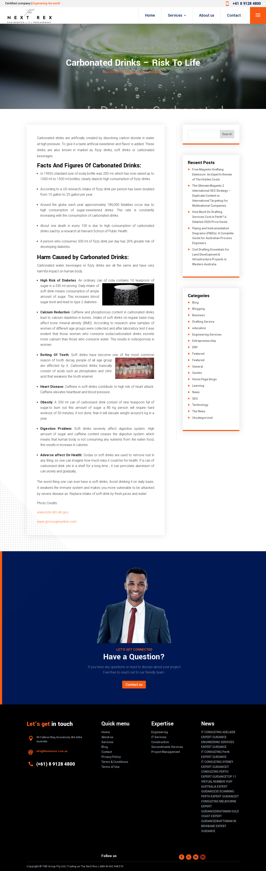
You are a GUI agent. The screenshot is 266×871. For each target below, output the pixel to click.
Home (150, 15)
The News (198, 411)
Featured (198, 353)
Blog (195, 302)
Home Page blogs (204, 379)
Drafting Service (203, 321)
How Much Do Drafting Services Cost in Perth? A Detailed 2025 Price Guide (209, 217)
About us (206, 15)
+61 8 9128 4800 (247, 3)
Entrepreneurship (204, 340)
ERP (195, 347)
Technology (200, 404)
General (197, 366)
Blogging (198, 308)
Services (175, 15)
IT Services (158, 737)
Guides (197, 372)
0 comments (154, 72)
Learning (198, 385)
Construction (160, 742)
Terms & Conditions (114, 762)
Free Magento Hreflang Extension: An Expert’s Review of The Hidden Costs (212, 174)
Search (227, 134)
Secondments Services (167, 747)
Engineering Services (207, 334)
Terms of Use (110, 766)
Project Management (165, 752)
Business (198, 315)
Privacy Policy (111, 757)
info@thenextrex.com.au (51, 751)
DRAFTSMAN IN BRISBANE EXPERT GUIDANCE (218, 826)
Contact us (134, 685)
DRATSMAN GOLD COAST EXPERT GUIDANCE (220, 816)
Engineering (159, 732)
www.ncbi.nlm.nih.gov (52, 512)
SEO (195, 398)
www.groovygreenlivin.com (57, 522)
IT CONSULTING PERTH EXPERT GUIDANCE (215, 771)
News (196, 392)
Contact (234, 15)
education (199, 328)
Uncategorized (202, 417)
